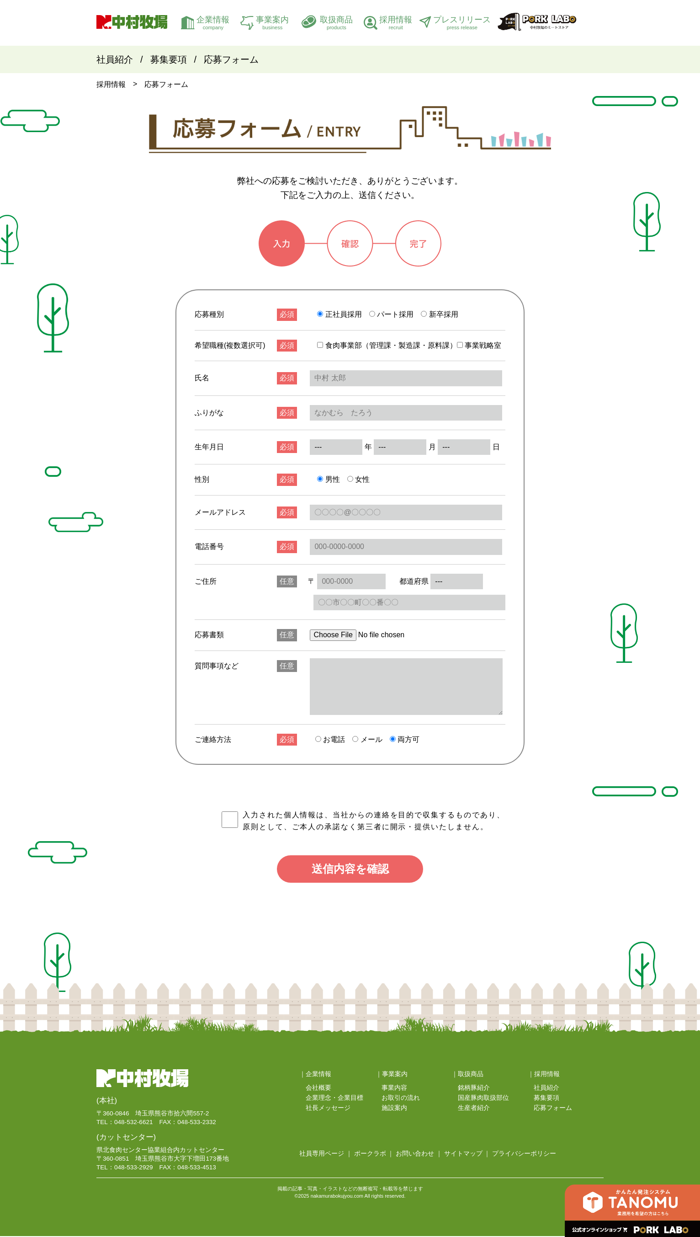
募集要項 (168, 59)
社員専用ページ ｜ (325, 1155)
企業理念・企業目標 (334, 1098)
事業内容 (394, 1089)
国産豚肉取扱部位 (483, 1098)
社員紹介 (114, 59)
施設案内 (394, 1108)
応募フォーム (231, 59)
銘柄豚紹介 (474, 1089)
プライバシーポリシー (524, 1155)
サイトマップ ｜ (467, 1155)
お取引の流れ (401, 1098)
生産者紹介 (474, 1108)
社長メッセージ (328, 1108)
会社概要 (318, 1089)
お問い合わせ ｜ (419, 1155)
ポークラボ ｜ (374, 1155)
